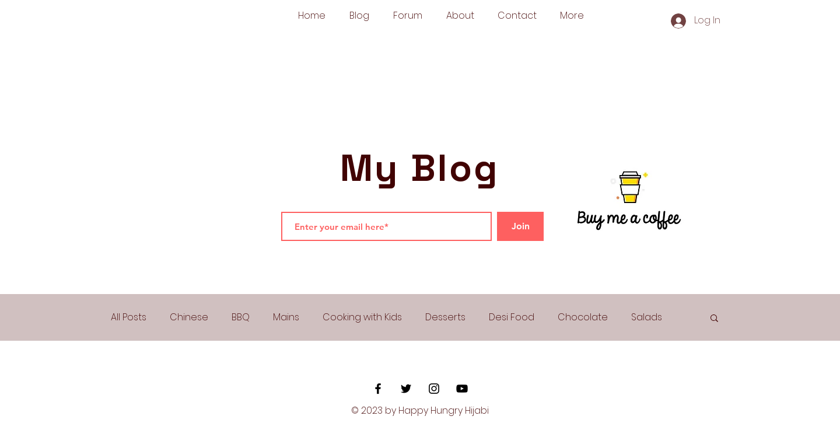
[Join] (520, 226)
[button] (714, 319)
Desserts (445, 317)
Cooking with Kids (362, 317)
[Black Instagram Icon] (434, 389)
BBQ (241, 317)
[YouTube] (462, 389)
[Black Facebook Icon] (378, 389)
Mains (286, 317)
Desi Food (511, 317)
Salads (646, 317)
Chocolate (583, 317)
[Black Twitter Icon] (406, 389)
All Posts (128, 317)
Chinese (189, 317)
